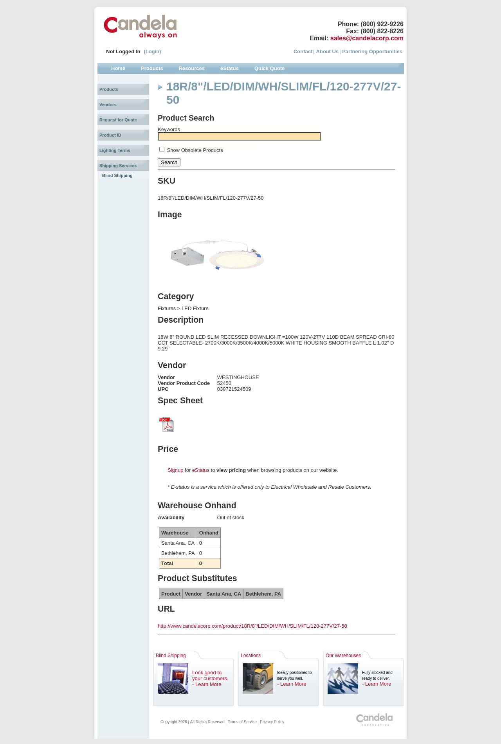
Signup (175, 470)
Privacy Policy (272, 722)
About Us (327, 51)
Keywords (169, 129)
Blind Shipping (117, 175)
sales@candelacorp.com (367, 38)
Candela (140, 26)
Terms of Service (242, 722)
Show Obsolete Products (195, 150)
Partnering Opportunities (372, 51)
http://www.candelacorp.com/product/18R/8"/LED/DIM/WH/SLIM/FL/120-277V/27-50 (252, 626)
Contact (303, 51)
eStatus (200, 470)
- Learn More (206, 684)
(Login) (152, 51)
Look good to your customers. (210, 675)
